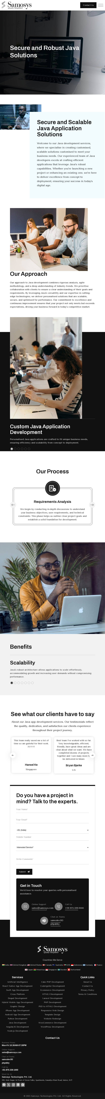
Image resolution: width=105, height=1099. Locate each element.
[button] (11, 449)
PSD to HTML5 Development (52, 1006)
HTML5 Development (52, 994)
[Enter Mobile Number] (52, 837)
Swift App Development (17, 990)
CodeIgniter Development (52, 986)
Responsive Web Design (52, 1010)
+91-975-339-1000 (74, 908)
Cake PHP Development (52, 982)
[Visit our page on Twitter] (9, 1085)
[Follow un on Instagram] (13, 1085)
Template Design (52, 1014)
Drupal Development (17, 998)
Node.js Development (17, 1031)
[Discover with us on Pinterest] (23, 1085)
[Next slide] (92, 755)
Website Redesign (52, 1018)
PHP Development (52, 1002)
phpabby (55, 924)
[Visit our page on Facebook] (4, 1085)
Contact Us (87, 986)
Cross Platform (17, 994)
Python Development (17, 1018)
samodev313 (57, 920)
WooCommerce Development (52, 1023)
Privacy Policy (87, 990)
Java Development (17, 1023)
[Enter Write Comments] (52, 859)
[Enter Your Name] (52, 809)
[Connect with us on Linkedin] (18, 1085)
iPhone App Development (17, 1010)
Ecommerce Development (52, 990)
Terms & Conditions (87, 994)
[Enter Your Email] (52, 819)
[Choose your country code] (52, 830)
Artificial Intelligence (17, 982)
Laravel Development (52, 998)
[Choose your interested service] (52, 847)
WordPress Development (52, 1027)
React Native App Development (17, 986)
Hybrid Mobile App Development (17, 1002)
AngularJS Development (17, 1027)
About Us (87, 982)
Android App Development (17, 1014)
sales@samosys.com (42, 908)
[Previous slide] (13, 755)
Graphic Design (17, 1006)
